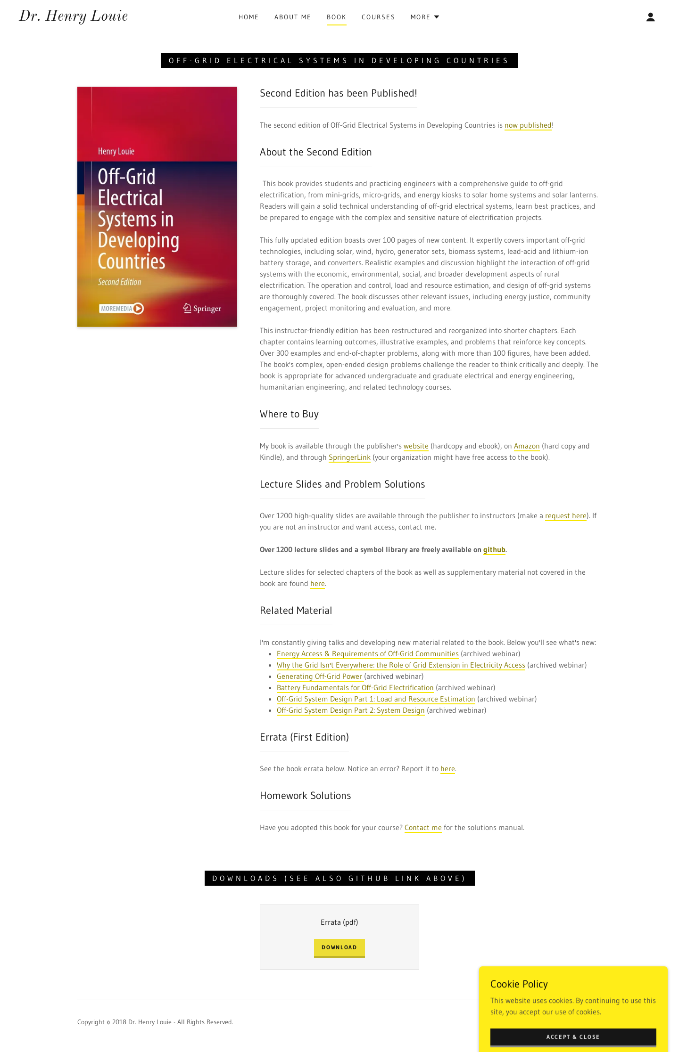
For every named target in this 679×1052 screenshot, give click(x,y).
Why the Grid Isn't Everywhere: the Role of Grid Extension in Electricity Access (401, 664)
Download (339, 947)
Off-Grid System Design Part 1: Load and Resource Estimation (376, 698)
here (317, 583)
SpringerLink (350, 457)
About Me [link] (293, 17)
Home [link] (249, 17)
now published (528, 125)
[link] (73, 18)
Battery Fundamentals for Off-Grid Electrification (355, 687)
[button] (425, 17)
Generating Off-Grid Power (320, 676)
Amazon (527, 445)
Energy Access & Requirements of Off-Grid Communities (368, 653)
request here (566, 515)
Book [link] (337, 17)
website (416, 445)
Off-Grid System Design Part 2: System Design (351, 710)
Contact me (423, 827)
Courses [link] (379, 17)
